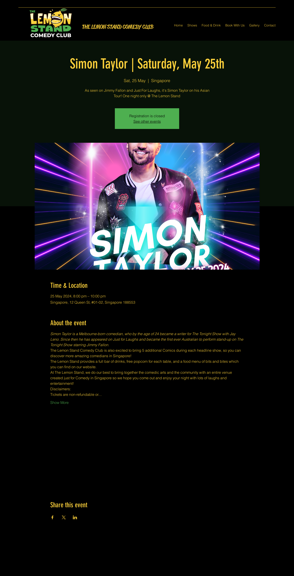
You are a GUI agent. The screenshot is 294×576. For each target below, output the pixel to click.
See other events (147, 121)
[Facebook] (140, 573)
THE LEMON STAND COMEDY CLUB (117, 26)
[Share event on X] (64, 517)
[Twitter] (147, 573)
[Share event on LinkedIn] (75, 517)
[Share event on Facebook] (52, 517)
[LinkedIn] (154, 573)
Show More (59, 402)
